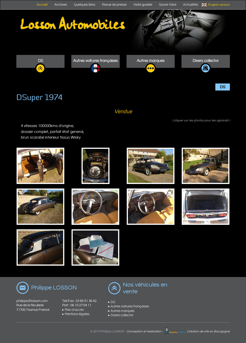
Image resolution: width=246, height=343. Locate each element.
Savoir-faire (167, 4)
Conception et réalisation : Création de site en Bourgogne (178, 331)
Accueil (42, 4)
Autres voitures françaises (95, 61)
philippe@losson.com (32, 301)
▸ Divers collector (120, 315)
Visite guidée (142, 4)
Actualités (190, 4)
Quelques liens (84, 4)
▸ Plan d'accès (73, 309)
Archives (60, 4)
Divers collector (206, 61)
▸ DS (111, 302)
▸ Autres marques (121, 311)
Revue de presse (114, 4)
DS (40, 61)
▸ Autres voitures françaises (128, 306)
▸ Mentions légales (75, 314)
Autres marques (150, 61)
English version (219, 4)
